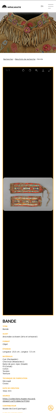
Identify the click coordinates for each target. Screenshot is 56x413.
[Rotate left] (30, 70)
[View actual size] (36, 70)
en (42, 6)
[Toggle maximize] (49, 70)
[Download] (43, 70)
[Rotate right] (23, 70)
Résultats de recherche (25, 59)
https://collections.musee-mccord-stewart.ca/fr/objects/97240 (19, 400)
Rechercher (8, 59)
